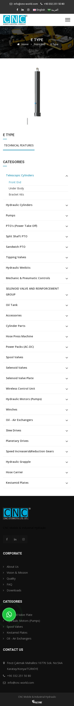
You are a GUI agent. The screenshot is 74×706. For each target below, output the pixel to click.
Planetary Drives (17, 441)
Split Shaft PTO (16, 236)
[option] (37, 91)
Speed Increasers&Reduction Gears (30, 451)
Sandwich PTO (15, 247)
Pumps (10, 215)
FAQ (7, 584)
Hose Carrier (14, 472)
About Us (11, 567)
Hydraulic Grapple (18, 462)
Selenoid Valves (16, 367)
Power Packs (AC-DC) (20, 347)
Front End (39, 44)
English (41, 9)
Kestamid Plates (17, 482)
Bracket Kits (16, 194)
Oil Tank (12, 305)
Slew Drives (13, 430)
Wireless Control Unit (20, 388)
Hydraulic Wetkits (18, 267)
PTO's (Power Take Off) (21, 226)
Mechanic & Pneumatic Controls (28, 278)
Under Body (16, 188)
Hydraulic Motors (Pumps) (24, 399)
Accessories (14, 315)
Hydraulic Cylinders (19, 205)
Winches (11, 409)
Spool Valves (14, 357)
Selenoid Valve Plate (20, 378)
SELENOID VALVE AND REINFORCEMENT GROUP (32, 291)
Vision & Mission (15, 572)
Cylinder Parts (15, 326)
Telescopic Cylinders (20, 175)
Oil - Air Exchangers (19, 420)
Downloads (12, 590)
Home (22, 44)
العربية (54, 9)
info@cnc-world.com (26, 3)
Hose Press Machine (19, 336)
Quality (9, 578)
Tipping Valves (16, 257)
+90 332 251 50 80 (54, 3)
